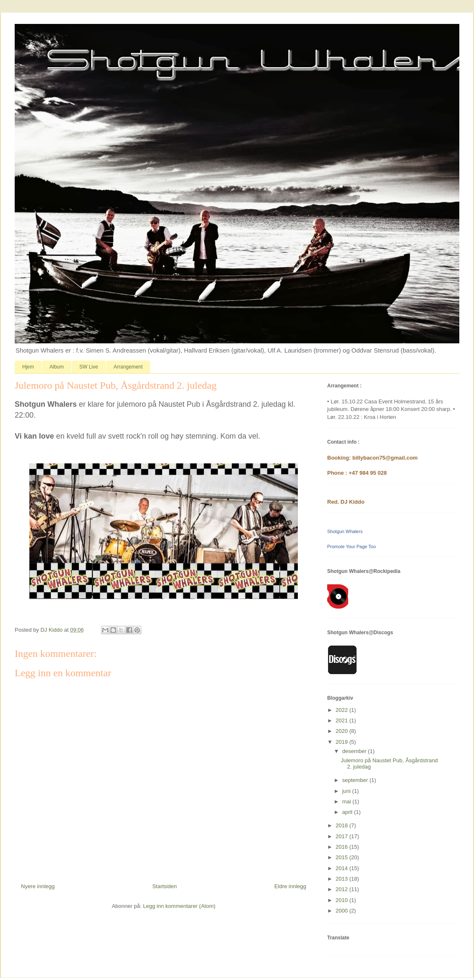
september (356, 780)
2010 (342, 900)
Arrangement (128, 367)
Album (56, 367)
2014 (342, 868)
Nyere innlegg (38, 886)
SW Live (88, 367)
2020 (342, 731)
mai (347, 801)
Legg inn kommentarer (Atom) (179, 906)
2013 (342, 879)
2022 (342, 710)
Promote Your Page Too (351, 546)
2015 (342, 857)
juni (347, 791)
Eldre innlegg (290, 886)
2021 (342, 720)
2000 (342, 910)
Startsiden (164, 886)
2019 (342, 742)
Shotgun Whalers (344, 531)
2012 (342, 889)
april (348, 812)
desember (355, 751)
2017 (342, 836)
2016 (342, 847)
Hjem (28, 367)
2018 (342, 825)
